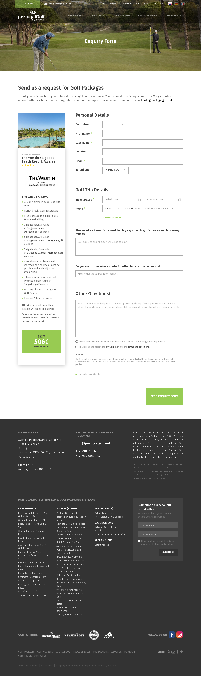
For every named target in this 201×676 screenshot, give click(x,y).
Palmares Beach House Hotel (71, 564)
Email (80, 161)
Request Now (27, 4)
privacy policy (112, 346)
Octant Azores (102, 544)
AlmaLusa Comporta (28, 580)
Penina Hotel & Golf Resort (70, 560)
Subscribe (168, 552)
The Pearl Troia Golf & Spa (32, 595)
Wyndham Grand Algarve (69, 590)
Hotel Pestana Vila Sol (67, 542)
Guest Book (142, 4)
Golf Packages (75, 15)
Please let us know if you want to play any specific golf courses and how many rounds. (127, 232)
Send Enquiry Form (164, 396)
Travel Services (147, 15)
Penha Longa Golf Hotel (30, 573)
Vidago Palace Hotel (105, 513)
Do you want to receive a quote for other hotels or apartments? (117, 266)
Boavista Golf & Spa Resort (70, 523)
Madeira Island (104, 522)
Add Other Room (111, 217)
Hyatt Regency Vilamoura (69, 556)
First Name (83, 133)
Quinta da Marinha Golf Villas (33, 520)
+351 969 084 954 (87, 456)
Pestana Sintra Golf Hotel (31, 562)
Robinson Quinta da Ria (68, 575)
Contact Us (158, 4)
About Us (127, 4)
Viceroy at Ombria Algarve (69, 614)
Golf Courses (99, 15)
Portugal (114, 4)
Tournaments (172, 15)
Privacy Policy (47, 665)
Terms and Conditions (28, 665)
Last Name (83, 143)
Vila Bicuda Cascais (28, 591)
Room (80, 208)
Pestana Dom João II (66, 513)
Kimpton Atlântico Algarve (69, 534)
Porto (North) (104, 508)
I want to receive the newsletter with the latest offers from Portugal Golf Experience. (120, 341)
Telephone (82, 169)
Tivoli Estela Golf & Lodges (109, 516)
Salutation (82, 124)
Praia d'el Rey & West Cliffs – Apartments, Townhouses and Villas (33, 555)
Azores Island (103, 540)
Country (80, 151)
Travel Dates (84, 199)
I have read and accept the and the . (112, 346)
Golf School (123, 15)
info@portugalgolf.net (157, 100)
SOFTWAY (112, 665)
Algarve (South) (66, 508)
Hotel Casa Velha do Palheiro (110, 534)
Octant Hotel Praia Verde (69, 579)
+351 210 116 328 (86, 451)
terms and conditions (138, 346)
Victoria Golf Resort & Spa (70, 538)
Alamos (42, 228)
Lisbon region (27, 508)
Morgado (29, 231)
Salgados (32, 228)
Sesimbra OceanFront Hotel (32, 577)
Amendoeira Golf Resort (69, 546)
